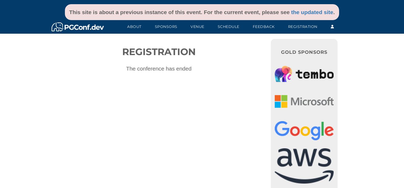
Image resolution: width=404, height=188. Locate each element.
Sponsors (166, 26)
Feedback (264, 26)
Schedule (228, 26)
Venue (197, 26)
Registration (302, 26)
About (134, 26)
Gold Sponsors (304, 52)
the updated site (312, 12)
